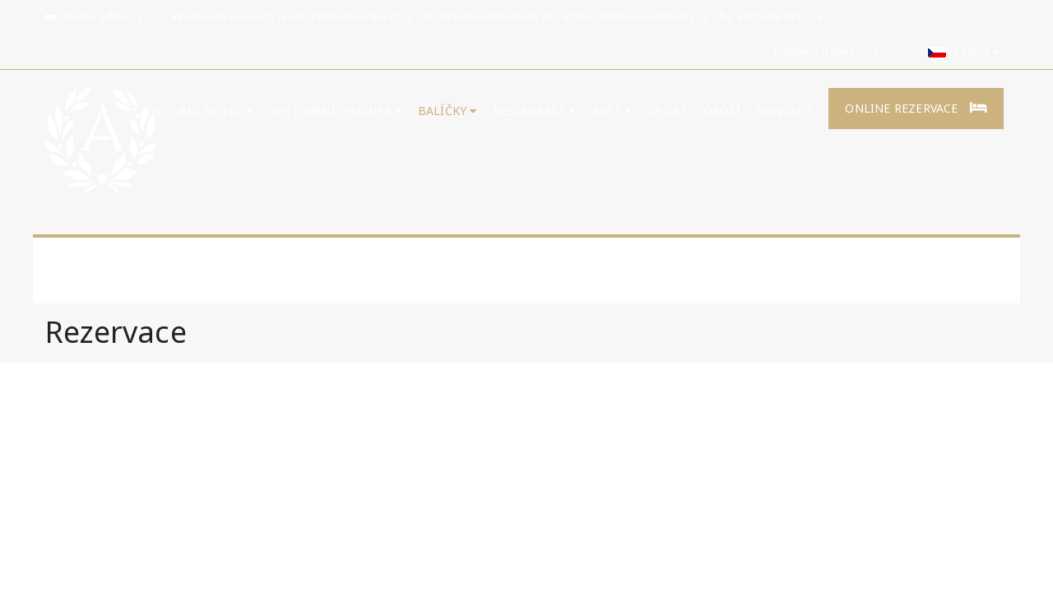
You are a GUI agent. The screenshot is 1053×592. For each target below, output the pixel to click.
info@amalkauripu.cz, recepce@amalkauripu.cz (277, 17)
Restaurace (535, 110)
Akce (612, 110)
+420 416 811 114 (779, 17)
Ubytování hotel (193, 110)
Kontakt (784, 110)
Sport (667, 110)
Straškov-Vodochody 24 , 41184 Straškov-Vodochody (559, 17)
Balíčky (447, 110)
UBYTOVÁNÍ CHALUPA (335, 110)
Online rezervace (916, 108)
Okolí (721, 110)
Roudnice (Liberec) (819, 51)
